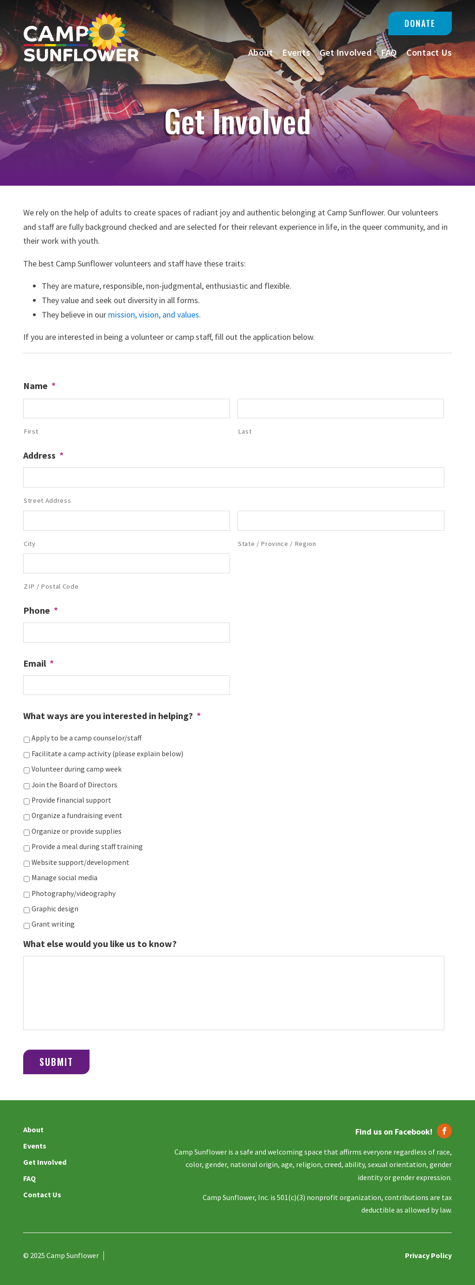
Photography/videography (74, 893)
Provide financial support (71, 800)
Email (38, 663)
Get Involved (346, 52)
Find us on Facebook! (393, 1131)
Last (245, 431)
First (31, 431)
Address (43, 455)
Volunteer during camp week (77, 769)
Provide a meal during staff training (87, 846)
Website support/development (80, 862)
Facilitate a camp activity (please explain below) (107, 753)
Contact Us (429, 52)
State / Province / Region (277, 543)
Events (296, 52)
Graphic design (55, 908)
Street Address (47, 500)
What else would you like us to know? (100, 943)
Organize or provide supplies (77, 831)
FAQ (389, 52)
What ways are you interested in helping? (112, 715)
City (30, 543)
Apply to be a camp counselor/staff (86, 737)
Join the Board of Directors (74, 784)
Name (39, 385)
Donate (420, 23)
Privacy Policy (428, 1255)
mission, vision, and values (153, 314)
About (260, 52)
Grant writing (53, 924)
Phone (40, 610)
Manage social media (64, 877)
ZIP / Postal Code (51, 586)
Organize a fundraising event (77, 815)
